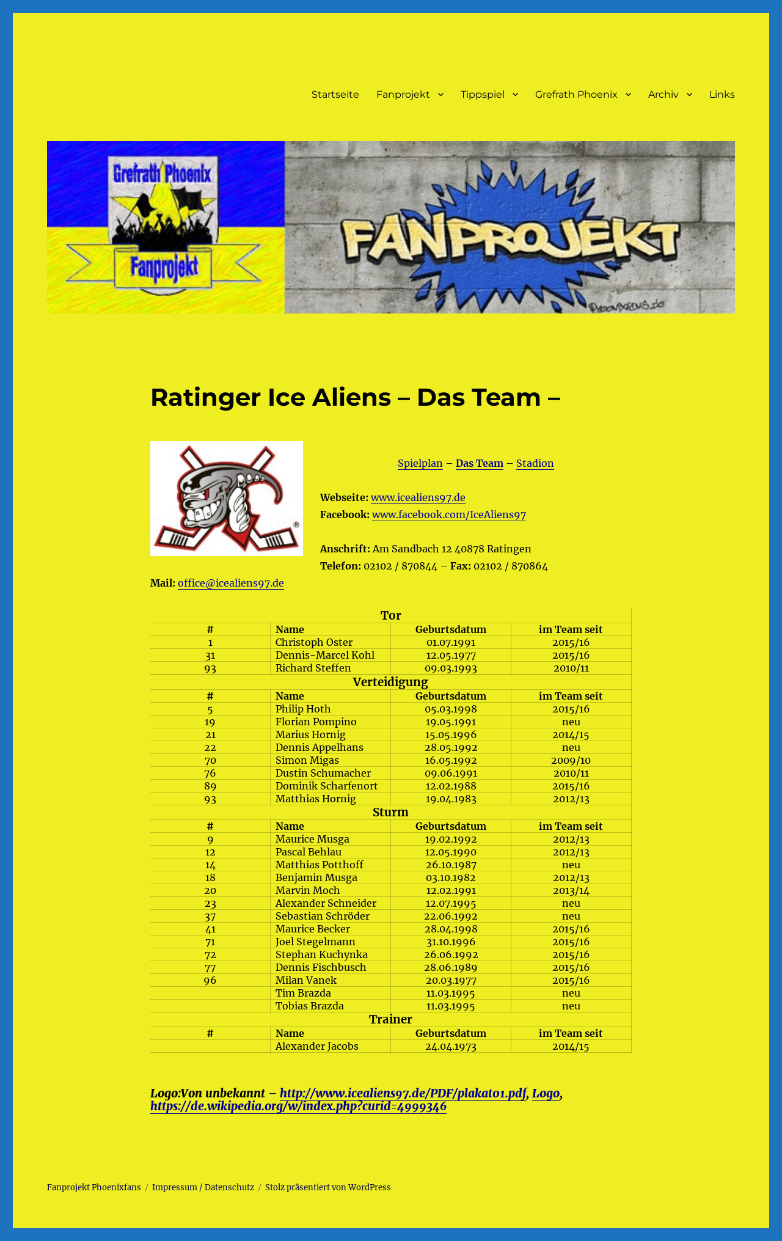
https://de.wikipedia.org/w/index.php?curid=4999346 (298, 1106)
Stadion (535, 463)
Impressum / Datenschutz (203, 1187)
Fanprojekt (403, 94)
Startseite (335, 94)
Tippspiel (483, 94)
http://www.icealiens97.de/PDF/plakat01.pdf (403, 1093)
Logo (546, 1093)
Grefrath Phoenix (576, 94)
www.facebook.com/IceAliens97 (449, 514)
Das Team (479, 463)
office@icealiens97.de (231, 583)
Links (722, 94)
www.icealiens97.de (418, 497)
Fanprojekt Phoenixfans (94, 1187)
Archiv (663, 94)
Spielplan (420, 463)
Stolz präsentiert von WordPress (328, 1187)
